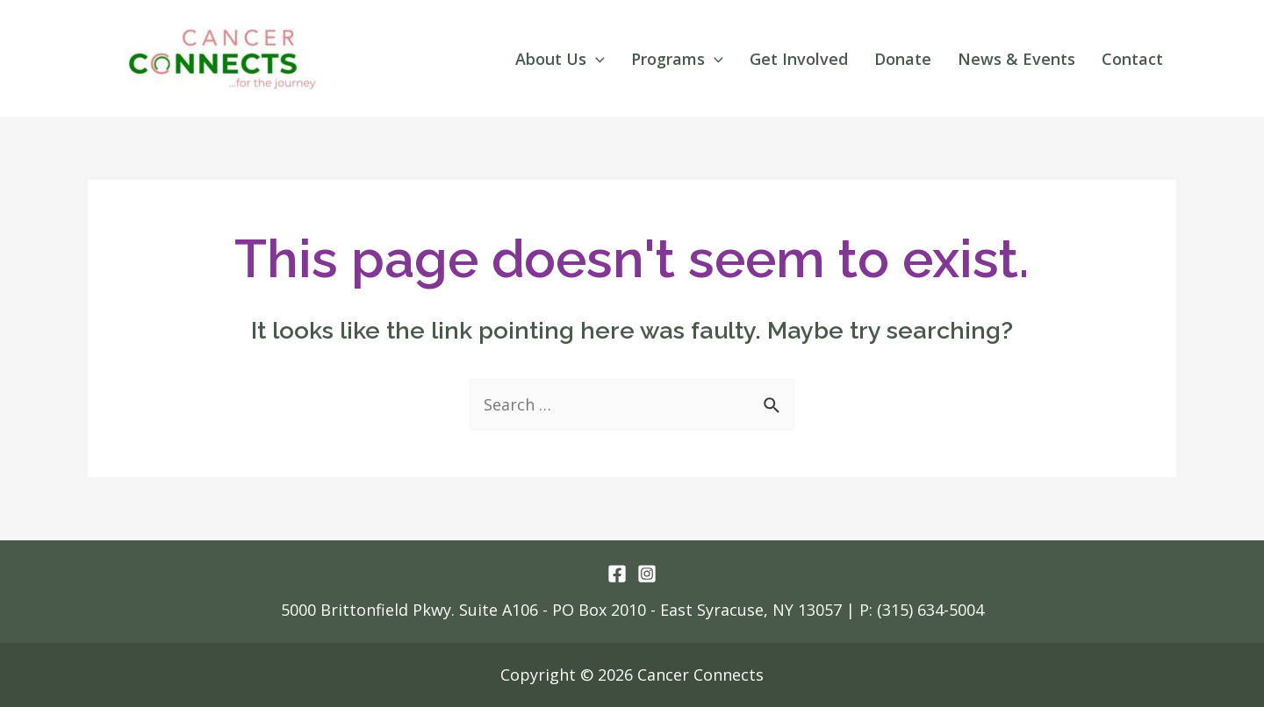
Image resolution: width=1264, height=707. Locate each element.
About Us (560, 58)
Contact (1132, 58)
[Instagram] (647, 573)
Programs (677, 58)
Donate (902, 58)
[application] (595, 58)
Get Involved (799, 58)
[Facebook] (617, 573)
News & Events (1016, 58)
